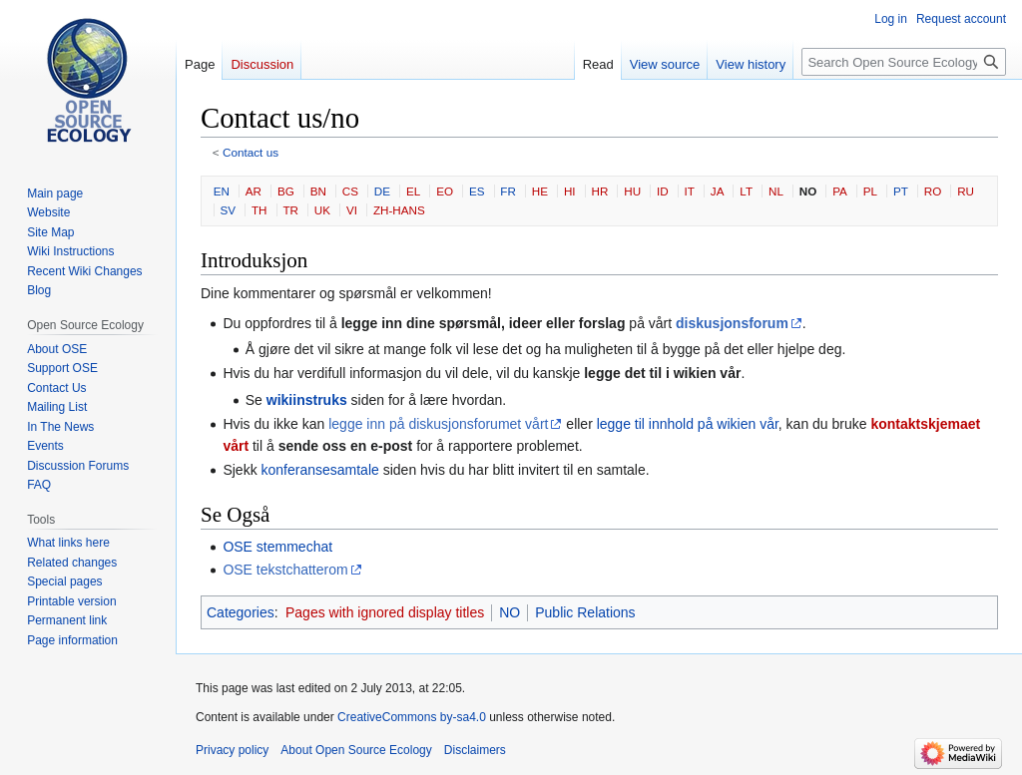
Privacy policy (232, 750)
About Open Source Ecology (355, 750)
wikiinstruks (306, 400)
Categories (240, 612)
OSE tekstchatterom (285, 570)
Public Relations (585, 612)
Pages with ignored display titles (384, 612)
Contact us (250, 152)
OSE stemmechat (277, 547)
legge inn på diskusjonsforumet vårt (438, 424)
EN (222, 191)
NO (509, 612)
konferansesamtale (320, 470)
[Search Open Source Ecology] (903, 62)
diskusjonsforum (732, 323)
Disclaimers (475, 750)
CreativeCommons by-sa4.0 (411, 717)
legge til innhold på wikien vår (687, 424)
